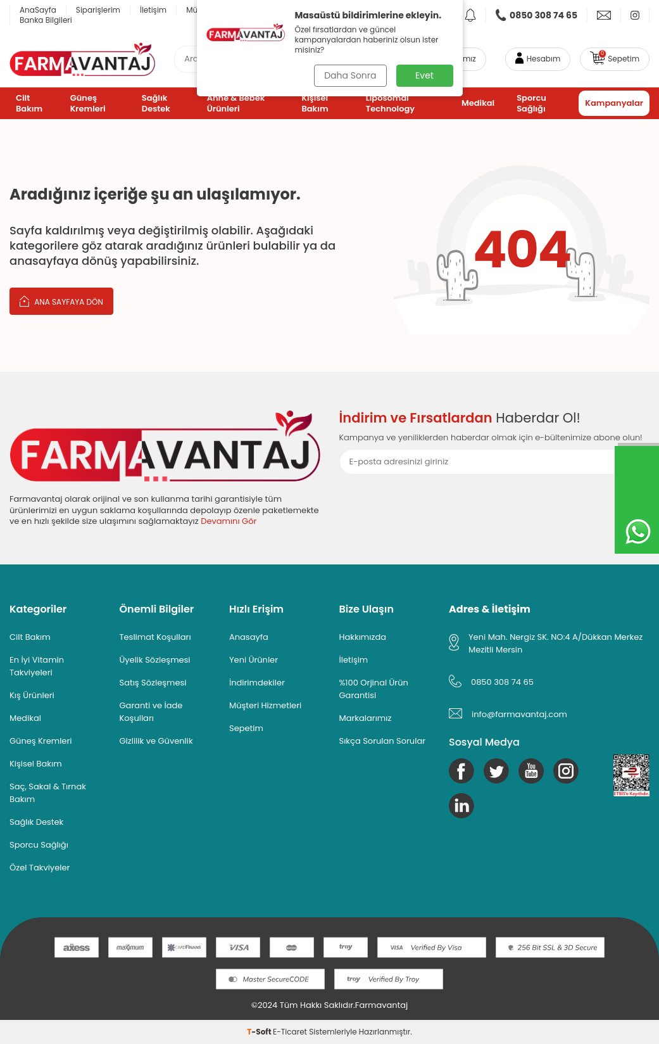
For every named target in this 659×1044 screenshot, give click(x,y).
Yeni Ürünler (253, 660)
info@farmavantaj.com (519, 714)
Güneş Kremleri (88, 103)
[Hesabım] (538, 59)
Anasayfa (248, 637)
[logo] (82, 59)
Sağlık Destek (156, 103)
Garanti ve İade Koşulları (151, 711)
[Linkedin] (461, 805)
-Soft (260, 1031)
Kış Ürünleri (31, 695)
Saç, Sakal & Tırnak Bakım (47, 792)
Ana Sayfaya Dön (61, 301)
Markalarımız (365, 718)
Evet (424, 75)
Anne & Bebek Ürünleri (236, 103)
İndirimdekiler (257, 683)
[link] (536, 15)
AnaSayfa (38, 10)
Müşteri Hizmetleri (265, 705)
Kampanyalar (614, 103)
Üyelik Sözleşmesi (155, 660)
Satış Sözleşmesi (153, 683)
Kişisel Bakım (314, 103)
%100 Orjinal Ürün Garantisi (373, 689)
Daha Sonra (350, 75)
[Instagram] (566, 771)
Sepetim (246, 728)
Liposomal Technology (390, 103)
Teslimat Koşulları (155, 637)
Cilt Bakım (29, 103)
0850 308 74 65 (502, 682)
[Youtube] (531, 771)
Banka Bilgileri (46, 20)
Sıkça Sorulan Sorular (382, 741)
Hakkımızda (362, 637)
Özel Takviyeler (39, 868)
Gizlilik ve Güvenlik (156, 741)
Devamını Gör (228, 521)
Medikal (477, 103)
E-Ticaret (290, 1031)
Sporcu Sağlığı (531, 103)
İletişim (153, 10)
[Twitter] (496, 771)
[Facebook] (461, 771)
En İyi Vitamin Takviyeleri (36, 666)
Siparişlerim (98, 10)
